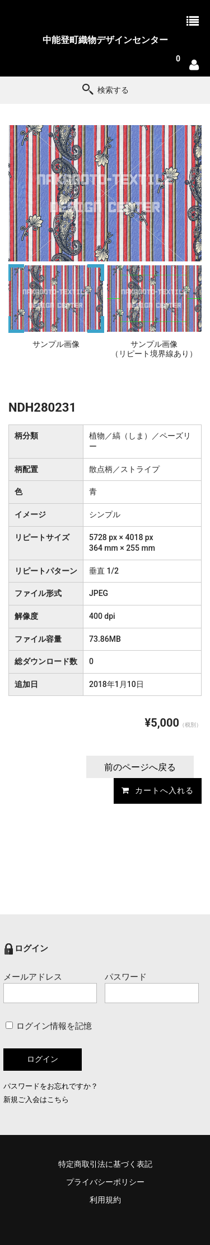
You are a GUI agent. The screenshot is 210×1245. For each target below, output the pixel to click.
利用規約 (105, 1199)
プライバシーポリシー (105, 1181)
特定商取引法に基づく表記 (105, 1164)
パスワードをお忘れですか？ (50, 1086)
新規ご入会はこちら (36, 1099)
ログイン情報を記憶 (49, 1026)
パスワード (151, 987)
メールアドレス (50, 987)
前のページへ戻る (140, 767)
